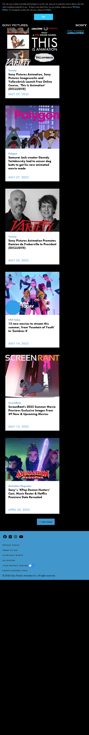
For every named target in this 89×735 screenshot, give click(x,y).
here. (49, 9)
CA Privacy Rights (12, 554)
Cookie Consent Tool (15, 569)
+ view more (45, 520)
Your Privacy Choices (15, 564)
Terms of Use (9, 549)
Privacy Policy (11, 544)
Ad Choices (8, 559)
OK (43, 17)
